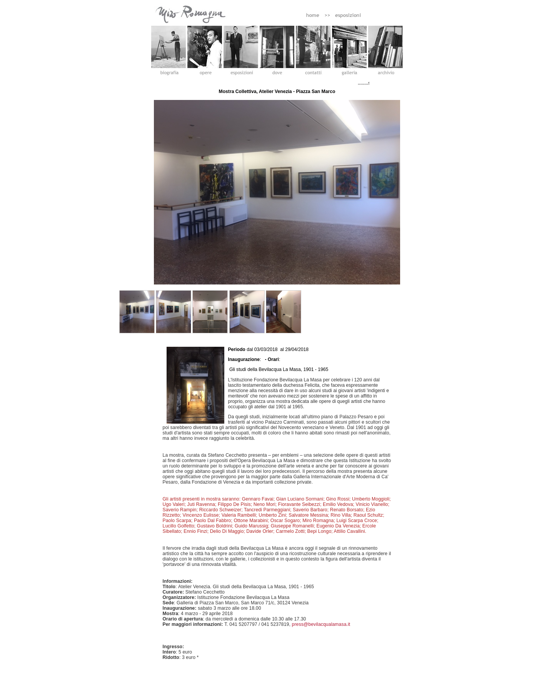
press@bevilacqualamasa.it (321, 624)
